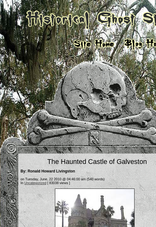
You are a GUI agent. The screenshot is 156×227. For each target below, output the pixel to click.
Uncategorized (35, 183)
